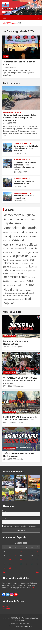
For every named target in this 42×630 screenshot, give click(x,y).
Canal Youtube (9, 336)
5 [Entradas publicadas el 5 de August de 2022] (26, 551)
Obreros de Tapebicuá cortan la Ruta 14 (24, 182)
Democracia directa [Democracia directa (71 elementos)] (17, 249)
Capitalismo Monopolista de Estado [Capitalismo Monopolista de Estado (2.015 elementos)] (20, 225)
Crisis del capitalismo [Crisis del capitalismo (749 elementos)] (13, 242)
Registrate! (6, 608)
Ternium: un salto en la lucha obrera (24, 196)
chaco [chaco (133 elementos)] (6, 232)
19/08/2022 (7, 67)
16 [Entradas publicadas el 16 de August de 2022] (10, 560)
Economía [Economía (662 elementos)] (31, 248)
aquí (32, 588)
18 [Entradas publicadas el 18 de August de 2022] (21, 560)
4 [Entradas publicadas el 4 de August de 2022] (20, 551)
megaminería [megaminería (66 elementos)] (30, 271)
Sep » (38, 572)
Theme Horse (24, 623)
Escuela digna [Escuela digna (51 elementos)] (7, 256)
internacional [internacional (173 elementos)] (28, 260)
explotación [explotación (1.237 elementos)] (21, 256)
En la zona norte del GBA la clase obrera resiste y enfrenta (26, 148)
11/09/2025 (18, 172)
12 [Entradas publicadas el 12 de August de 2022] (26, 556)
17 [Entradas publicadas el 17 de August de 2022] (15, 560)
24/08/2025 (18, 201)
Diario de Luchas (11, 83)
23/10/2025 (7, 459)
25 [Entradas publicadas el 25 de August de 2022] (21, 564)
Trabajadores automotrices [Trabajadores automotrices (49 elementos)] (12, 293)
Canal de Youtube (12, 312)
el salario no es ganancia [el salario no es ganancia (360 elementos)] (24, 252)
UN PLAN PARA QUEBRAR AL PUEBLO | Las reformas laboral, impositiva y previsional (20, 380)
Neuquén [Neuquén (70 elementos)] (31, 277)
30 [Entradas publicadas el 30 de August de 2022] (10, 568)
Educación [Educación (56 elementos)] (6, 252)
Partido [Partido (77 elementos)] (6, 281)
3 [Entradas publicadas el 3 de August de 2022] (15, 551)
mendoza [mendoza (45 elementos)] (6, 274)
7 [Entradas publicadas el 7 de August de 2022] (37, 551)
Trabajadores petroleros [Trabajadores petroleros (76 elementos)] (12, 299)
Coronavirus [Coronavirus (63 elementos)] (7, 241)
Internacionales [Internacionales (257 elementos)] (10, 263)
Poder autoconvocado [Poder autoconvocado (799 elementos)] (18, 283)
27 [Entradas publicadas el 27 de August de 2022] (32, 564)
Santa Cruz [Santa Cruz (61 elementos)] (27, 290)
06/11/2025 (7, 422)
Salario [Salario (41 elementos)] (21, 290)
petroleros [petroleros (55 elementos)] (21, 281)
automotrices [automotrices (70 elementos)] (30, 219)
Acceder (5, 606)
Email (4, 518)
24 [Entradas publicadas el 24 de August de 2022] (15, 564)
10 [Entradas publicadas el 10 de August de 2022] (15, 556)
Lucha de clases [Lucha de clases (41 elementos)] (23, 267)
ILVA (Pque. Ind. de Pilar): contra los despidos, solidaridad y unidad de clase (25, 165)
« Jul (3, 572)
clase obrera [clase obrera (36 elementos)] (13, 233)
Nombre (4, 511)
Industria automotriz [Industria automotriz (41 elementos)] (15, 260)
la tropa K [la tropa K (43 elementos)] (15, 267)
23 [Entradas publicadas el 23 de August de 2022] (10, 564)
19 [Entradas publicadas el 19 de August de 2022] (26, 560)
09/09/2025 (18, 186)
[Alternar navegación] (5, 17)
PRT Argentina (18, 347)
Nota (6, 56)
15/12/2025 (7, 347)
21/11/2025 (7, 386)
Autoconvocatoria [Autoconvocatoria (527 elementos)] (13, 219)
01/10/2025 (18, 153)
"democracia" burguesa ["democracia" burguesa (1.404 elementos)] (19, 215)
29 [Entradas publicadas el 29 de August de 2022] (4, 568)
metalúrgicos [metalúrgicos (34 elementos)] (13, 274)
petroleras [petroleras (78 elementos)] (13, 281)
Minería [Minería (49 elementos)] (20, 274)
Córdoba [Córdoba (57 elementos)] (6, 249)
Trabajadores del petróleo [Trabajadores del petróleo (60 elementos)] (20, 295)
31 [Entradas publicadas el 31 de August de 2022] (15, 568)
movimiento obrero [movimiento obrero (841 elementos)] (15, 276)
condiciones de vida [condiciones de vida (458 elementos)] (24, 236)
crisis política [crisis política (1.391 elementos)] (28, 244)
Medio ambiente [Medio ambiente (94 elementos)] (19, 271)
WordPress (28, 626)
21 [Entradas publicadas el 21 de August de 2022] (37, 560)
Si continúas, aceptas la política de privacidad (19, 526)
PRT (14, 67)
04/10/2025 (7, 123)
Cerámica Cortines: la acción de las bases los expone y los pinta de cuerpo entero (19, 117)
